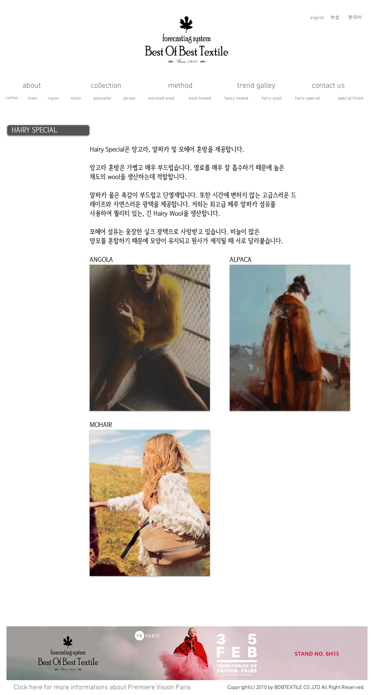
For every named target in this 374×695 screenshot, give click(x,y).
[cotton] (12, 98)
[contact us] (328, 85)
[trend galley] (256, 85)
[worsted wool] (161, 98)
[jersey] (129, 98)
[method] (180, 85)
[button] (150, 338)
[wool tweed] (199, 98)
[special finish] (350, 98)
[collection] (106, 85)
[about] (31, 85)
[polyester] (102, 98)
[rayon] (53, 98)
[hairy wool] (271, 98)
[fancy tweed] (236, 98)
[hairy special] (307, 98)
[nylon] (75, 98)
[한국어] (355, 18)
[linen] (32, 98)
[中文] (335, 18)
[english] (317, 18)
